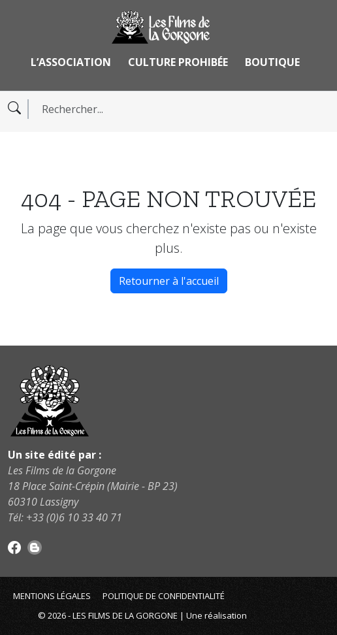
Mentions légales (52, 596)
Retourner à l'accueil (169, 281)
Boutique (272, 62)
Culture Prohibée (178, 62)
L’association (71, 62)
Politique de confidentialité (164, 596)
